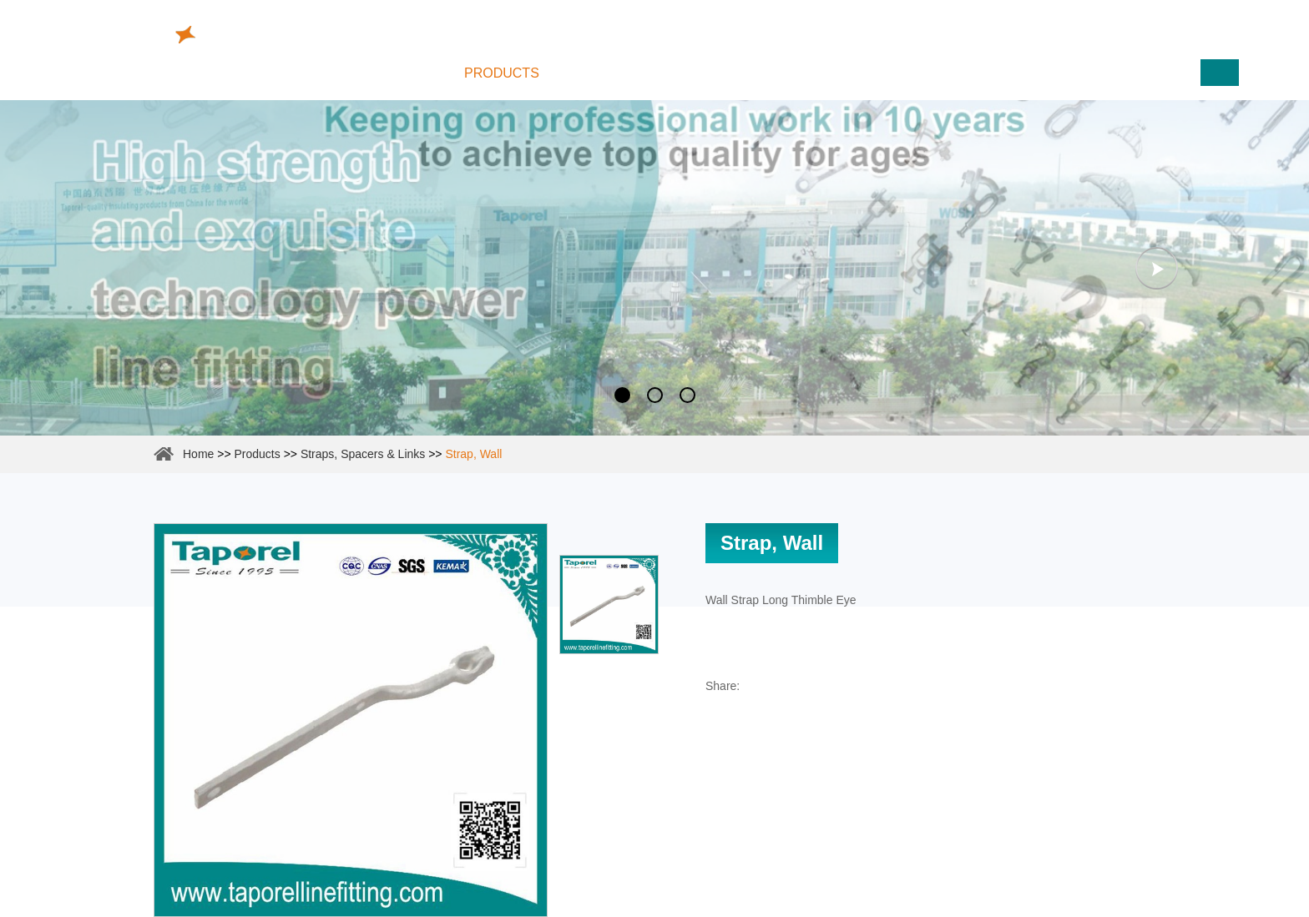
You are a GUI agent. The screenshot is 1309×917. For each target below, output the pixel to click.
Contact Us (933, 73)
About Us (614, 73)
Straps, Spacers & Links (363, 454)
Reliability (728, 73)
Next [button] (1156, 268)
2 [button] (655, 395)
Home (403, 73)
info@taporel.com (615, 24)
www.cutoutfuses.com (1153, 29)
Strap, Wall (473, 454)
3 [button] (687, 395)
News (829, 73)
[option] (654, 268)
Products (501, 73)
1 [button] (622, 395)
